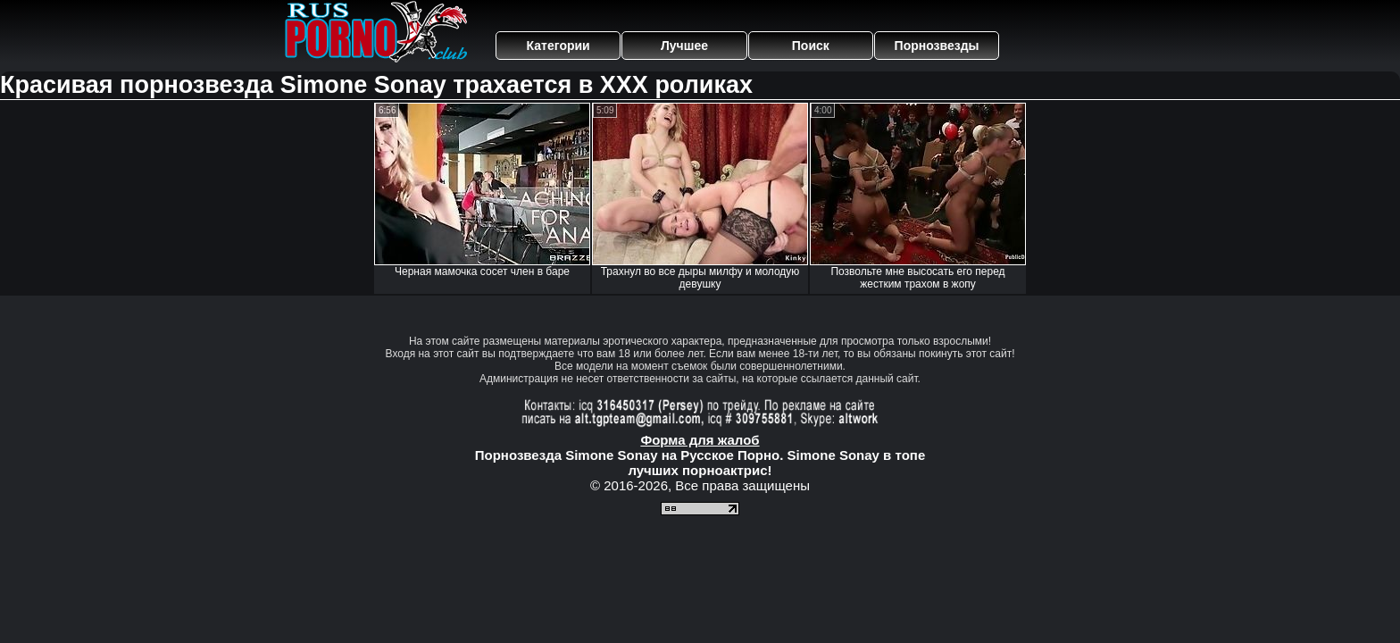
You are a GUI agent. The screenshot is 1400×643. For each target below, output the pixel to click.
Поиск (810, 45)
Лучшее (684, 45)
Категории (558, 45)
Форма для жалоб (699, 439)
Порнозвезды (937, 45)
